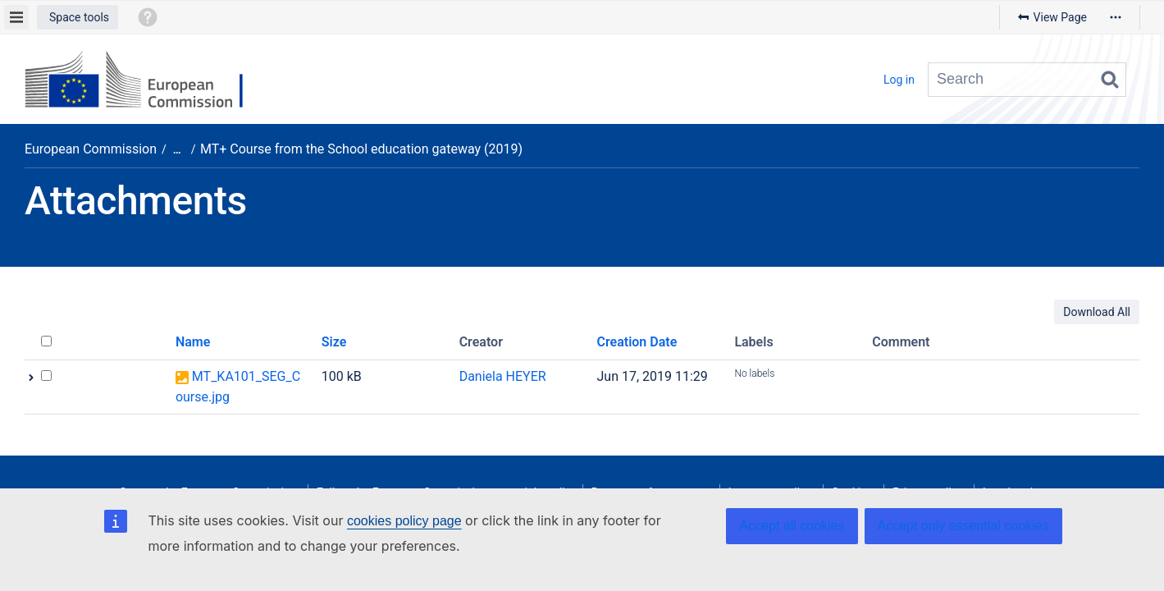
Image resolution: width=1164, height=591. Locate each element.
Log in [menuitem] (899, 79)
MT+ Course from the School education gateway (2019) (361, 149)
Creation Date (637, 342)
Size (334, 342)
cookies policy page (404, 521)
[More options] (1115, 17)
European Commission (91, 149)
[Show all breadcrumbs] (177, 150)
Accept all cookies (791, 526)
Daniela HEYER (502, 376)
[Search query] (1027, 79)
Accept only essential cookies (963, 526)
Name (193, 342)
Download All (1096, 311)
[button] (77, 17)
